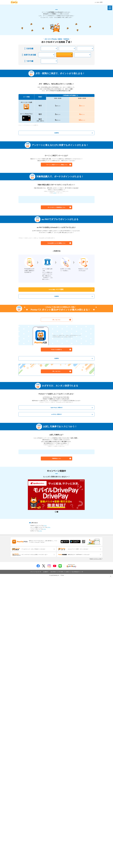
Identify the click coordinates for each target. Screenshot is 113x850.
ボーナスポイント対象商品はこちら (56, 335)
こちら (54, 282)
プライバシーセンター (35, 842)
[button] (55, 782)
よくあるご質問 (98, 2)
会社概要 (45, 842)
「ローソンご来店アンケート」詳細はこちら (56, 253)
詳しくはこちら (56, 542)
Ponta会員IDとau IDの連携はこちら (56, 423)
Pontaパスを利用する (56, 572)
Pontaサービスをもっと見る (96, 829)
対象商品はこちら (56, 729)
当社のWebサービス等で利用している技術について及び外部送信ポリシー (66, 842)
